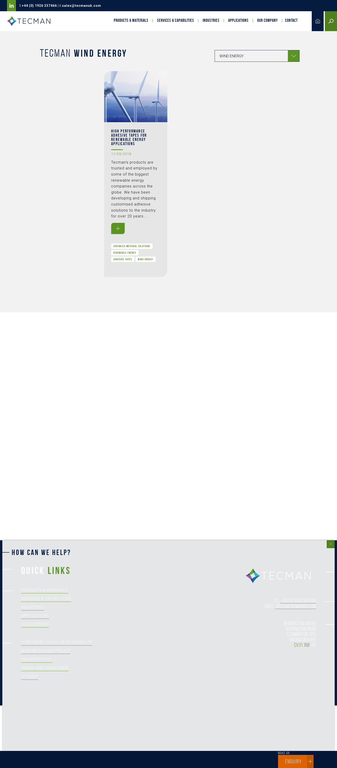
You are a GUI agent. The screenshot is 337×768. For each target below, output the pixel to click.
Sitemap (29, 676)
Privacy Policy (36, 659)
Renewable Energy (125, 252)
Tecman (30, 21)
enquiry (299, 761)
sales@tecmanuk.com (81, 5)
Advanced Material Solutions (132, 246)
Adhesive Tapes (123, 259)
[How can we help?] (166, 659)
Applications (238, 20)
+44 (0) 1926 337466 (39, 5)
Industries (211, 20)
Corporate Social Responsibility (56, 642)
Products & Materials (131, 20)
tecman (281, 576)
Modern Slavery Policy (45, 651)
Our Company (267, 20)
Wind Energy (145, 259)
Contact (291, 20)
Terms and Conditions (45, 668)
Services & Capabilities (175, 20)
